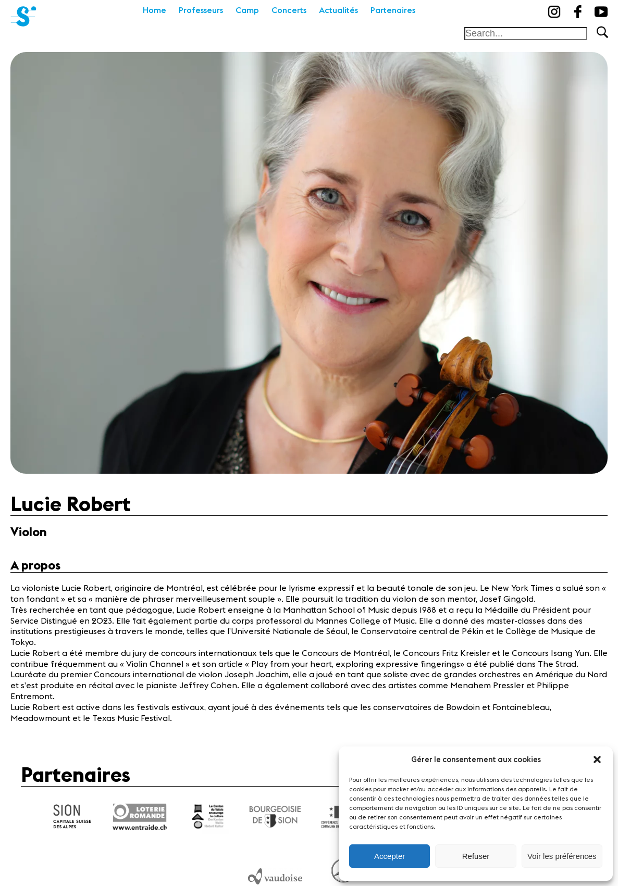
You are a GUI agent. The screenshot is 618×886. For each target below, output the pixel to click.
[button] (597, 759)
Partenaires (392, 10)
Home (154, 10)
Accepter (389, 856)
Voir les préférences (562, 856)
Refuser (476, 856)
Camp (247, 10)
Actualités (338, 10)
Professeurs (201, 10)
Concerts (288, 10)
